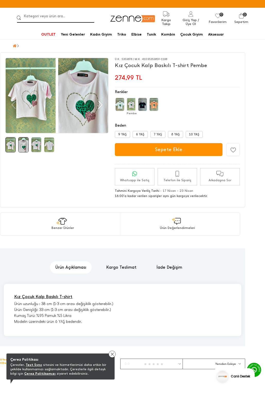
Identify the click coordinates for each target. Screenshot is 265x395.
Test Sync (34, 365)
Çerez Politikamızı (40, 373)
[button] (99, 105)
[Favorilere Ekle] (233, 149)
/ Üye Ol (192, 22)
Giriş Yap (190, 20)
